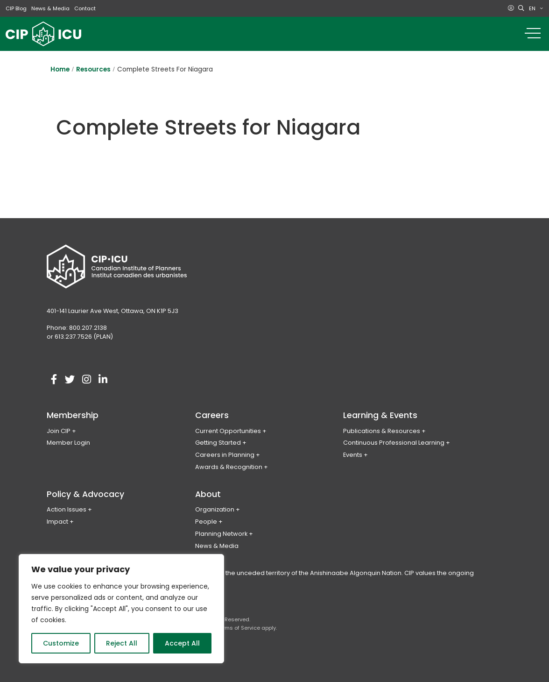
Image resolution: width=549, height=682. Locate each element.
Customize (61, 643)
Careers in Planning (224, 455)
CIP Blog (16, 8)
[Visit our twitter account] (70, 380)
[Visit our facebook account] (54, 380)
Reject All (121, 643)
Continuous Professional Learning (393, 443)
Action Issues (66, 509)
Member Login (68, 443)
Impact (57, 522)
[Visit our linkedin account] (103, 380)
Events (352, 455)
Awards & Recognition (228, 467)
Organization (214, 509)
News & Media (50, 8)
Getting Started (218, 443)
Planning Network (221, 534)
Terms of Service (238, 628)
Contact (85, 8)
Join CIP (58, 431)
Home (60, 69)
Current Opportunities (228, 431)
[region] (121, 608)
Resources (93, 69)
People (206, 522)
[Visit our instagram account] (86, 380)
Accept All (182, 643)
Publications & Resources (381, 431)
